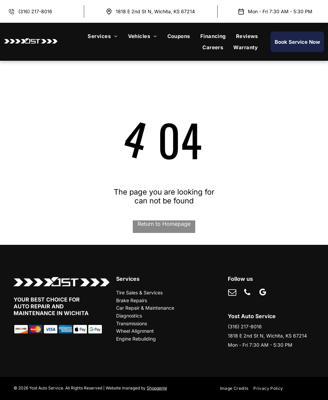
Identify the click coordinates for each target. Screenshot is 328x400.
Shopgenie (157, 387)
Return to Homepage (164, 223)
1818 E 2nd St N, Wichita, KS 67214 (155, 11)
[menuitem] (103, 36)
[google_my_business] (263, 293)
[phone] (247, 293)
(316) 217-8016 (35, 11)
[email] (232, 293)
